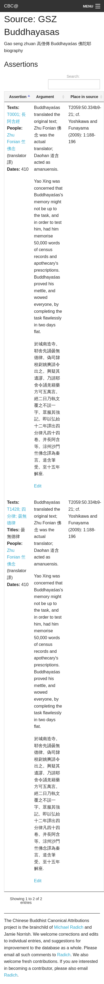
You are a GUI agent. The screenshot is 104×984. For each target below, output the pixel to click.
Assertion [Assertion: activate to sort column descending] (18, 97)
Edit (38, 486)
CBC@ (11, 6)
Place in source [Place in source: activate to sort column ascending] (84, 97)
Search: (74, 81)
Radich (63, 954)
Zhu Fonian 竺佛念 (16, 142)
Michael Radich (68, 927)
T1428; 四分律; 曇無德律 (17, 516)
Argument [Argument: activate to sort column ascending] (45, 97)
